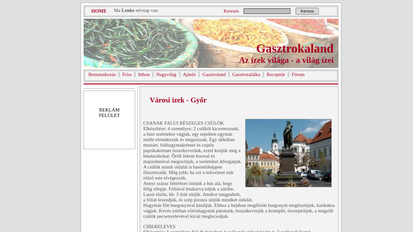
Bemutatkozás (102, 74)
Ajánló (189, 74)
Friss (127, 74)
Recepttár (276, 74)
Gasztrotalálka (246, 74)
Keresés (231, 11)
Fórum (298, 74)
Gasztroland (214, 74)
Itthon (144, 74)
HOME (99, 11)
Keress (307, 11)
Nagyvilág (166, 74)
